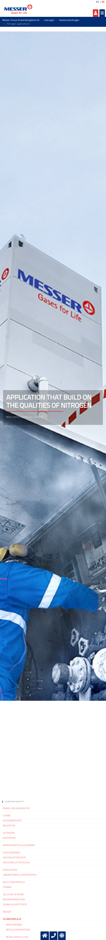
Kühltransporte (12, 820)
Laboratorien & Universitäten (19, 875)
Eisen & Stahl (10, 870)
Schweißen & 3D (12, 919)
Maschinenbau (14, 924)
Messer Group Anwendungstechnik (21, 20)
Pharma (7, 887)
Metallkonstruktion (18, 929)
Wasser (7, 912)
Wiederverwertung (14, 899)
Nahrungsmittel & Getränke (19, 845)
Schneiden (9, 833)
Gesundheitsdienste (14, 857)
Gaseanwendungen (69, 20)
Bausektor (9, 825)
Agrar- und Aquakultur (16, 808)
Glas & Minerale (11, 852)
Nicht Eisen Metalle (14, 882)
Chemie (7, 815)
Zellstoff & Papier (13, 894)
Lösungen (49, 20)
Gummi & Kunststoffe (15, 904)
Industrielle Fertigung (16, 862)
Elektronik (9, 838)
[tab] (53, 802)
